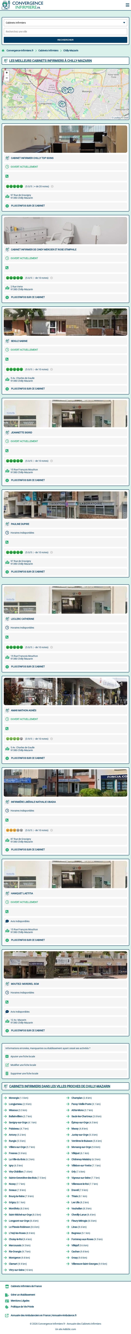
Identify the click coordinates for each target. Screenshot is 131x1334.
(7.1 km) (86, 1165)
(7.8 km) (17, 1190)
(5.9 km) (18, 1153)
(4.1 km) (23, 1122)
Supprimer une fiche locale (24, 1073)
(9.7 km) (20, 1251)
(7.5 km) (27, 1177)
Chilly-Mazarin (70, 50)
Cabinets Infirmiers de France (26, 1286)
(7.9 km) (79, 1190)
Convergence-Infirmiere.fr (19, 50)
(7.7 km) (85, 1177)
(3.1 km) (86, 1104)
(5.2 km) (17, 1134)
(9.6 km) (79, 1245)
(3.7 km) (82, 1110)
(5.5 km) (17, 1141)
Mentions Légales (20, 1300)
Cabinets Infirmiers (48, 50)
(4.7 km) (19, 1128)
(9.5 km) (87, 1239)
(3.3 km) (18, 1110)
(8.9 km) (22, 1233)
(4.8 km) (79, 1128)
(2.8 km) (81, 1098)
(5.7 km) (22, 1147)
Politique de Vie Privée (22, 1306)
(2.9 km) (20, 1104)
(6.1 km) (80, 1153)
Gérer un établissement (23, 1294)
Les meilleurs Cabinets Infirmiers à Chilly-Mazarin (50, 60)
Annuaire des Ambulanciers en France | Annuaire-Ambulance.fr (44, 1315)
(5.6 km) (86, 1141)
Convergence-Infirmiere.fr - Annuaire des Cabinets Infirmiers (69, 1323)
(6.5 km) (85, 1159)
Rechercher (65, 40)
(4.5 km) (84, 1122)
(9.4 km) (20, 1239)
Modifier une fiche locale (23, 1065)
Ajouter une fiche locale (23, 1056)
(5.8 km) (85, 1147)
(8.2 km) (80, 1202)
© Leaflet (116, 118)
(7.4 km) (20, 1171)
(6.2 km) (21, 1159)
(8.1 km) (79, 1196)
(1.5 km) (18, 1098)
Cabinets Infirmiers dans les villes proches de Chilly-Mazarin (59, 1086)
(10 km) (21, 1270)
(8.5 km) (84, 1220)
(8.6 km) (24, 1227)
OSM (126, 118)
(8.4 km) (83, 1214)
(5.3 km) (84, 1134)
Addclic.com (69, 1329)
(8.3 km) (19, 1208)
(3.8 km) (86, 1116)
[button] (62, 103)
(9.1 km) (80, 1233)
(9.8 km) (80, 1251)
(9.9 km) (18, 1263)
